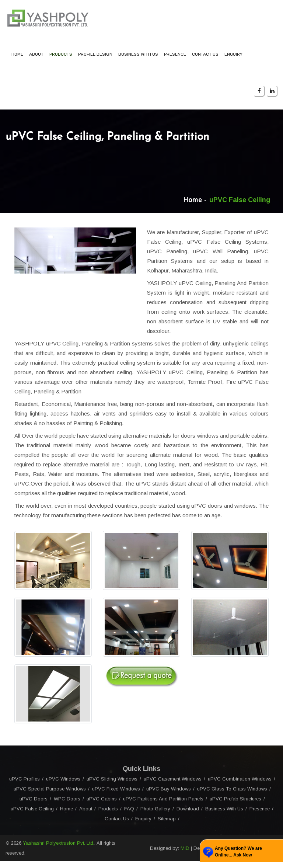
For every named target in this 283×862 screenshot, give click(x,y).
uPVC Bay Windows (168, 790)
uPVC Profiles (24, 780)
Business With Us (138, 55)
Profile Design (95, 55)
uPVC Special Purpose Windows (50, 790)
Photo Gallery (155, 810)
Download (188, 810)
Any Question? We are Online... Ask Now (238, 852)
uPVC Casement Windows (173, 780)
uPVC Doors (34, 800)
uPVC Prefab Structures (235, 800)
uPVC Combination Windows (240, 780)
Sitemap (167, 820)
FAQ (129, 810)
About (36, 55)
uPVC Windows (63, 780)
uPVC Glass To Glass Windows (232, 790)
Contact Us (205, 55)
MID (185, 849)
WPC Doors (67, 800)
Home (17, 55)
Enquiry (233, 55)
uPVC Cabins (102, 800)
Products (60, 55)
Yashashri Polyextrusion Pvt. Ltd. (58, 844)
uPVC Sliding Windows (112, 780)
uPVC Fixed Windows (116, 790)
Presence (175, 55)
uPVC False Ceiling (32, 810)
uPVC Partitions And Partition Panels (163, 800)
